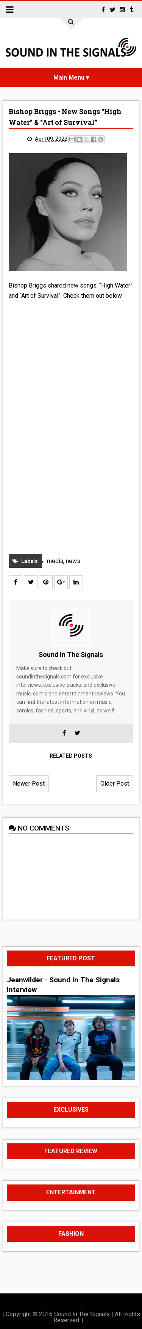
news (73, 561)
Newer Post (29, 783)
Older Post (114, 783)
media (55, 561)
